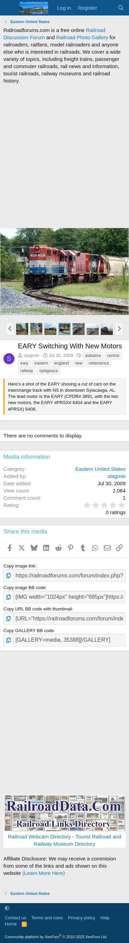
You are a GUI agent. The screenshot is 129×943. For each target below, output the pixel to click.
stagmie (32, 355)
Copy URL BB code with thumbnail (37, 608)
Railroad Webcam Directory (39, 836)
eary (24, 363)
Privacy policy (81, 917)
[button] (10, 329)
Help (105, 917)
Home (11, 923)
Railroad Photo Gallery (82, 37)
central (113, 355)
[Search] (121, 7)
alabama (93, 355)
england (61, 363)
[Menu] (9, 8)
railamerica (99, 363)
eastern (41, 363)
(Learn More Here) (43, 873)
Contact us (15, 917)
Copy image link (19, 565)
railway (26, 370)
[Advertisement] (64, 155)
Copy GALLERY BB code (28, 630)
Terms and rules (47, 917)
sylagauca (48, 370)
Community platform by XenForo (56, 937)
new (79, 363)
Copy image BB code (24, 587)
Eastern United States (100, 469)
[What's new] (107, 7)
